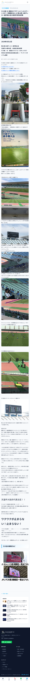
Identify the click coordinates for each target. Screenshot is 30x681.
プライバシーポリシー (6, 669)
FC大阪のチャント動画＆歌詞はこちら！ (10, 70)
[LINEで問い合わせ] (21, 679)
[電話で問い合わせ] (15, 679)
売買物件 (3, 649)
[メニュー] (27, 2)
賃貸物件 (3, 651)
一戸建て (3, 655)
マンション (4, 653)
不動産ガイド (4, 664)
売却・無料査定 (20, 649)
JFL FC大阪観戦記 (5, 8)
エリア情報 (4, 666)
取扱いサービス (20, 651)
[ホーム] (3, 679)
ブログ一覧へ (4, 593)
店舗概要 (18, 655)
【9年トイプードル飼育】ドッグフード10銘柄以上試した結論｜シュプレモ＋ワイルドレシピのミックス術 (17, 601)
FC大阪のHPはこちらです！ (7, 66)
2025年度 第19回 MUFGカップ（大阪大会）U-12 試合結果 (17, 615)
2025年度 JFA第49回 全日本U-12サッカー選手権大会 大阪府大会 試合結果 (17, 610)
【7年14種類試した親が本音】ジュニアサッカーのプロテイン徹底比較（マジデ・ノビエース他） (17, 606)
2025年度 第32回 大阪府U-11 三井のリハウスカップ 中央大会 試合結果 (17, 619)
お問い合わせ (19, 653)
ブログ (3, 662)
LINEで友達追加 (6, 642)
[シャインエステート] (7, 2)
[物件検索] (9, 679)
